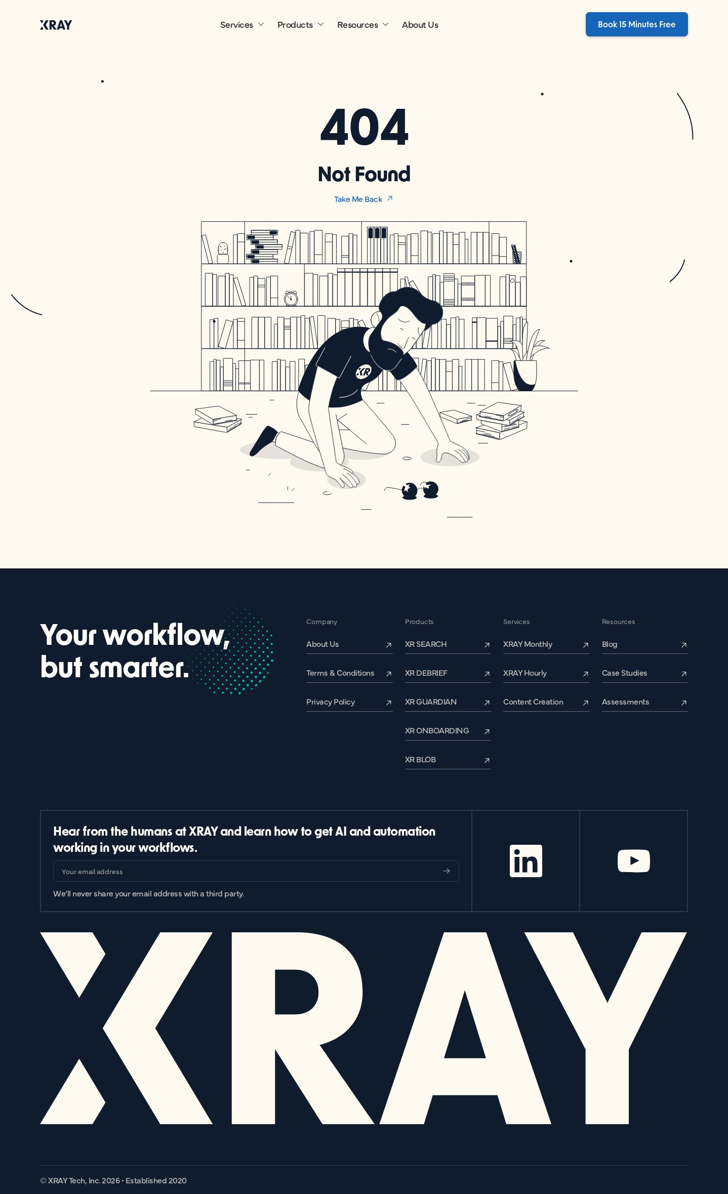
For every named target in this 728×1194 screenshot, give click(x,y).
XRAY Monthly (527, 643)
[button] (242, 24)
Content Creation (533, 701)
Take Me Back (358, 198)
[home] (56, 24)
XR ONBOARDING (437, 729)
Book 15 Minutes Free (637, 24)
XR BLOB (420, 758)
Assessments (626, 701)
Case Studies (625, 672)
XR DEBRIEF (426, 672)
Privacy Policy (330, 701)
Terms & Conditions (340, 672)
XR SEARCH (426, 643)
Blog (610, 643)
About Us (420, 24)
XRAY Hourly (525, 672)
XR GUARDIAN (431, 701)
